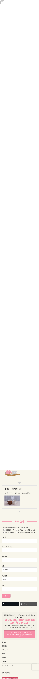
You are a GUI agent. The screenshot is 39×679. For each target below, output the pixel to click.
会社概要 (4, 657)
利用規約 (4, 661)
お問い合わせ (5, 650)
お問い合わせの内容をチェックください (15, 528)
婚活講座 (4, 642)
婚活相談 (4, 646)
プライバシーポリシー (8, 665)
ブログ (3, 654)
